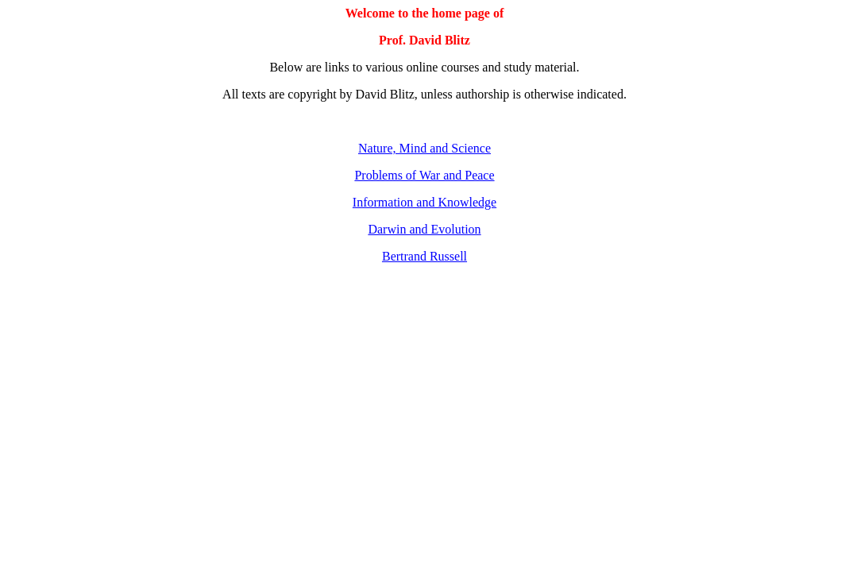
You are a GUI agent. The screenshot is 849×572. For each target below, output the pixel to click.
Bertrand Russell (424, 256)
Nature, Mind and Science (424, 148)
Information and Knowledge (424, 202)
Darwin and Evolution (424, 229)
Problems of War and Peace (424, 175)
